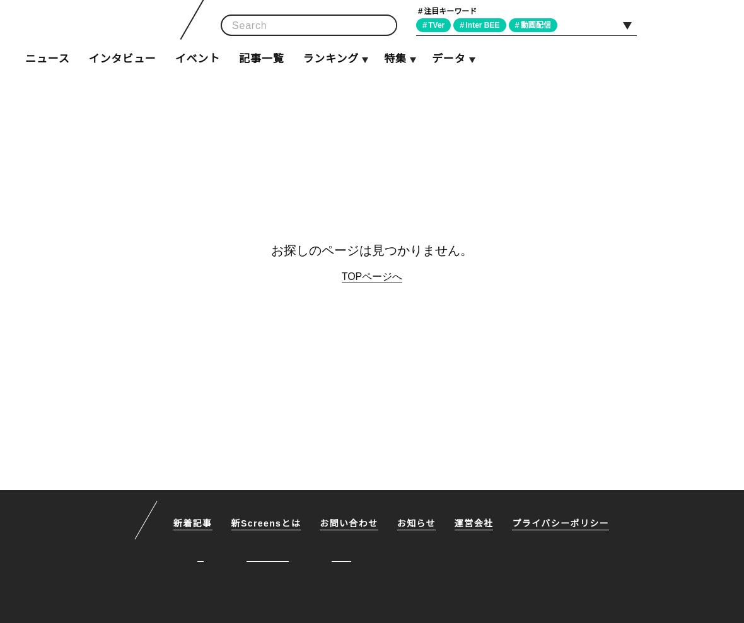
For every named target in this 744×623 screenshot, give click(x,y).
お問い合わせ (351, 524)
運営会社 (476, 524)
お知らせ (418, 524)
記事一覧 (261, 59)
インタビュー (122, 59)
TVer (438, 25)
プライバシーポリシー (563, 524)
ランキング (330, 59)
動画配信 (541, 25)
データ (448, 59)
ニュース (47, 59)
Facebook (700, 25)
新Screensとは (267, 524)
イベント (197, 59)
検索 (383, 25)
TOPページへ (372, 276)
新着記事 (192, 524)
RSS (729, 25)
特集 (395, 59)
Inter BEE (486, 25)
